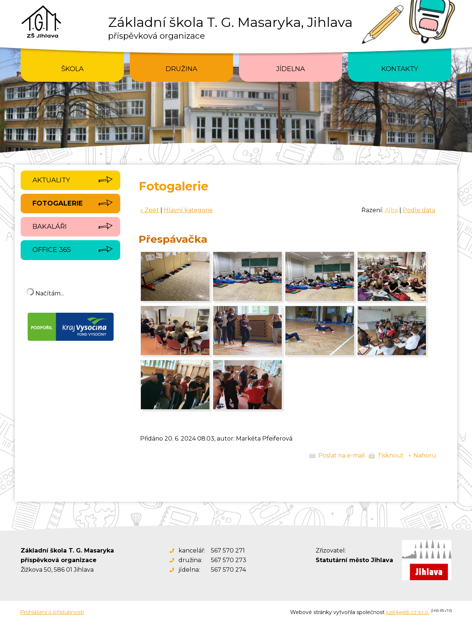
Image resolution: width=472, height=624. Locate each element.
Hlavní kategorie (188, 210)
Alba (391, 210)
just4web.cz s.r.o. (407, 612)
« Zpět (149, 210)
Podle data (419, 210)
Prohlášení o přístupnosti (52, 612)
